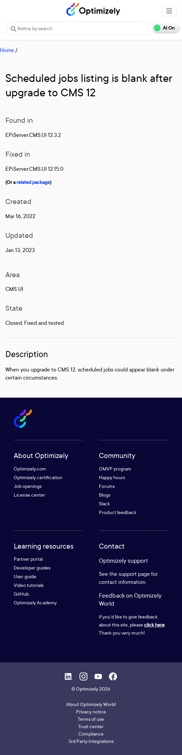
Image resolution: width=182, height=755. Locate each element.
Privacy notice (91, 711)
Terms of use (91, 719)
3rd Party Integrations (91, 741)
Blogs (104, 495)
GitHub (21, 594)
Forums (107, 486)
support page (134, 573)
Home (7, 50)
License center (29, 495)
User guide (25, 576)
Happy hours (112, 477)
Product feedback (117, 512)
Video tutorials (29, 585)
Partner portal (28, 559)
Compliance (91, 734)
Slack (104, 503)
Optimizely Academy (35, 602)
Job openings (28, 486)
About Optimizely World (91, 704)
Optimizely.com (30, 468)
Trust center (91, 726)
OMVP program (115, 468)
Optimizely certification (38, 477)
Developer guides (32, 567)
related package (33, 182)
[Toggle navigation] (169, 11)
